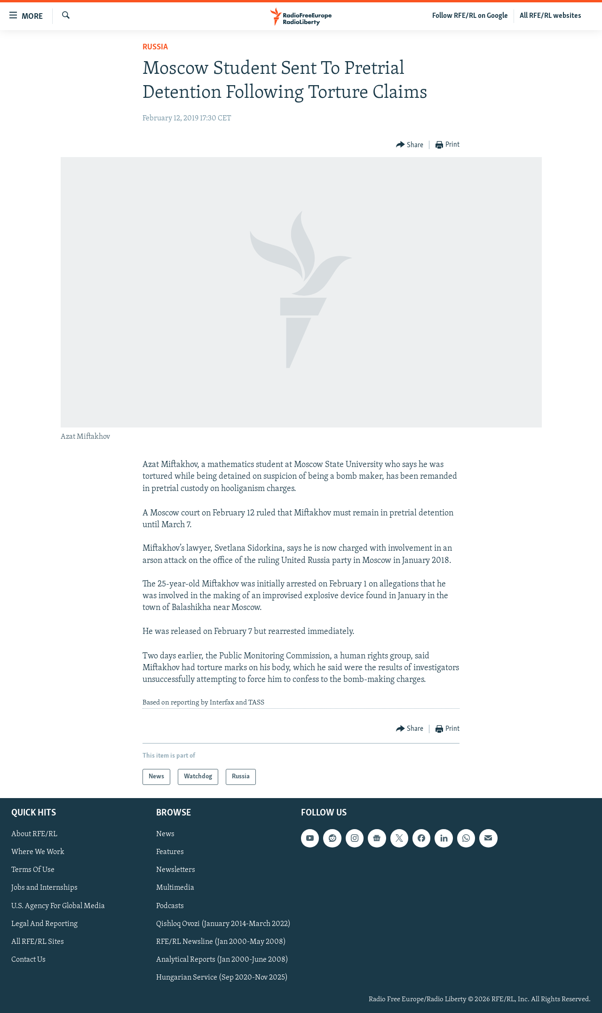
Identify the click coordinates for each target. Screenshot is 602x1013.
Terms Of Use (33, 870)
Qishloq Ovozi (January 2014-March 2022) (223, 924)
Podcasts (170, 906)
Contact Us (28, 960)
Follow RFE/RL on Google (470, 16)
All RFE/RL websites (550, 16)
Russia (155, 47)
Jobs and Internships (44, 888)
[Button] (410, 145)
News (165, 834)
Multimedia (175, 888)
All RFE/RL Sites (37, 942)
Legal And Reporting (44, 924)
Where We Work (37, 852)
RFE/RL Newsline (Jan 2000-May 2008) (221, 942)
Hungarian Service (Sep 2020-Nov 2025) (222, 977)
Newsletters (175, 870)
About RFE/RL (34, 834)
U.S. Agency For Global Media (58, 906)
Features (170, 852)
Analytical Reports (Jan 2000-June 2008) (222, 960)
